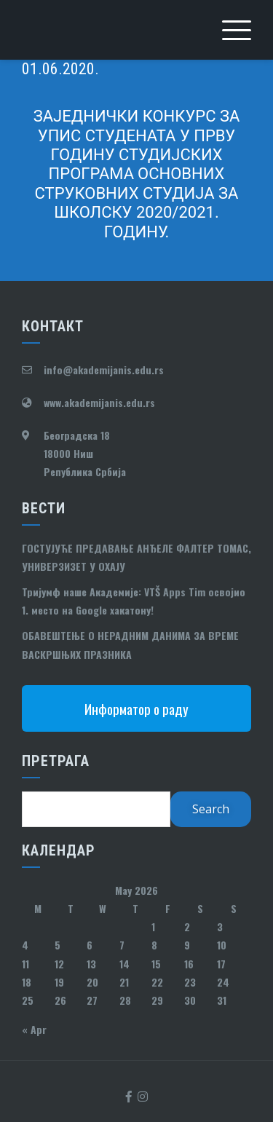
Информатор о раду (136, 708)
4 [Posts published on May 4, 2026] (25, 944)
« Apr (34, 1029)
